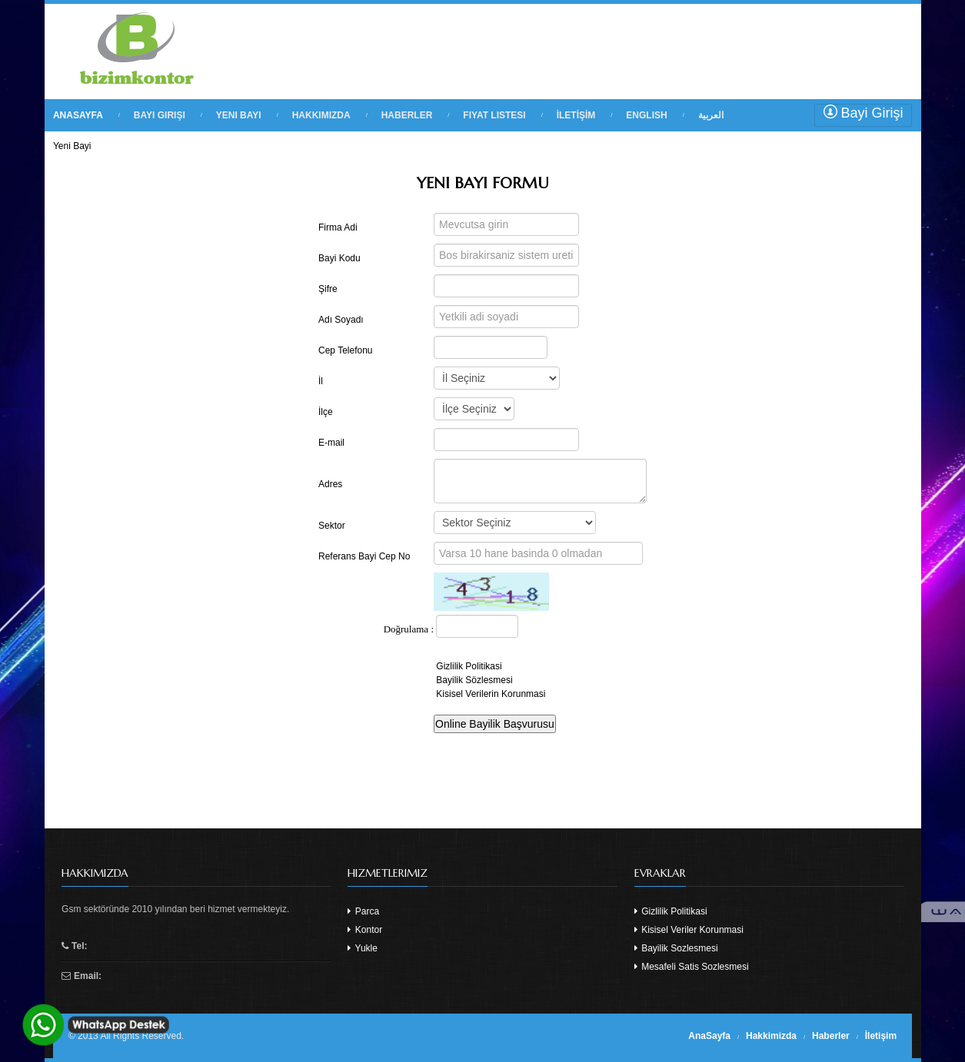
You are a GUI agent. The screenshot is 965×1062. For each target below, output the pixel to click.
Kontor (365, 929)
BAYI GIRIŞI (159, 115)
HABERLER (407, 115)
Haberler (831, 1035)
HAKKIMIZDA (321, 115)
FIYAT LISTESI (494, 115)
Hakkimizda (771, 1035)
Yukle (362, 948)
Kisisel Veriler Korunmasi (689, 929)
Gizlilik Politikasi (670, 911)
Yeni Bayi (72, 146)
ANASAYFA (78, 115)
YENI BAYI (238, 115)
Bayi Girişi (863, 113)
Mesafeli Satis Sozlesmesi (691, 966)
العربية (711, 115)
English (646, 115)
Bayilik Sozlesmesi (676, 948)
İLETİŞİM (576, 115)
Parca (363, 911)
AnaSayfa (709, 1035)
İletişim (881, 1035)
